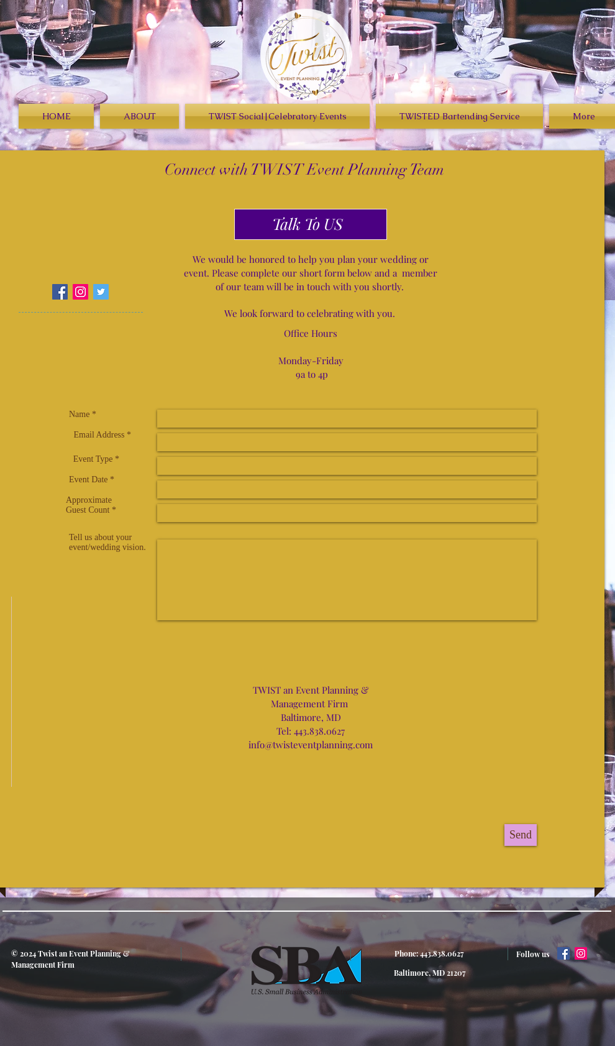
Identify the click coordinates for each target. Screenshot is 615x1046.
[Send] (520, 835)
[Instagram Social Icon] (80, 292)
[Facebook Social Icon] (60, 292)
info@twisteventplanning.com (310, 744)
